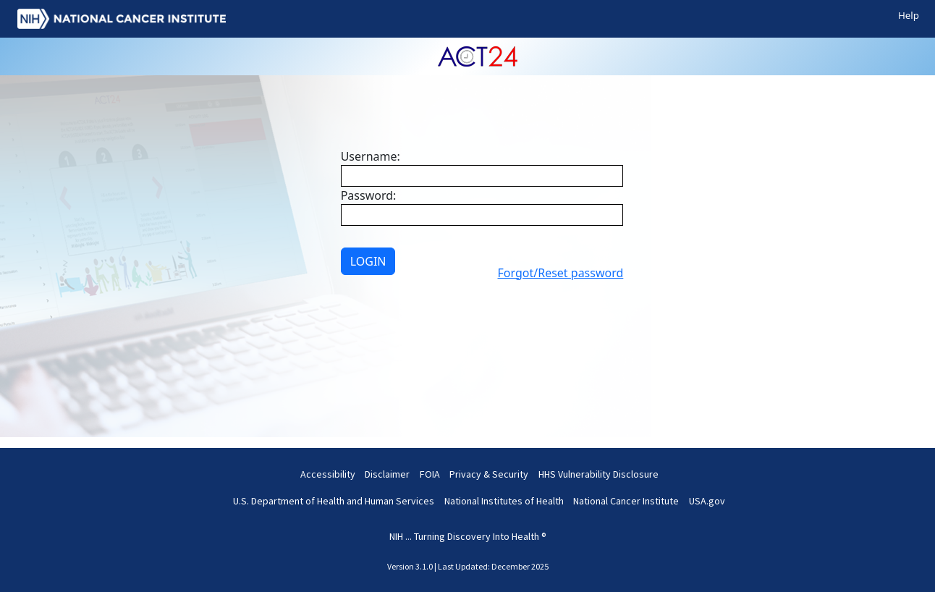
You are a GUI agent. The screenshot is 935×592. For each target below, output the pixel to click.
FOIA (430, 474)
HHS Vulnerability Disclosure (598, 474)
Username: (370, 156)
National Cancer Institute (626, 500)
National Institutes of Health (504, 500)
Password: (369, 195)
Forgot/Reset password (561, 273)
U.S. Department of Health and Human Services (333, 500)
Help (908, 15)
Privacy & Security (488, 474)
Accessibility (327, 474)
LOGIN (368, 261)
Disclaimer (387, 474)
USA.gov (707, 500)
